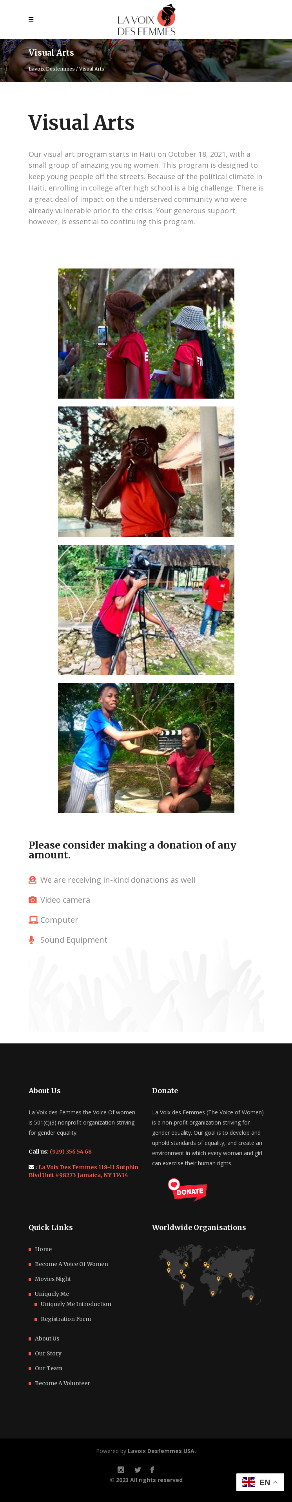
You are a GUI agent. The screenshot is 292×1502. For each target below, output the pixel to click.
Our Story (48, 1353)
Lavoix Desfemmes (52, 69)
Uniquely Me (52, 1293)
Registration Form (66, 1318)
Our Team (48, 1368)
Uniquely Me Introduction (76, 1304)
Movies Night (53, 1279)
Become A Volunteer (62, 1383)
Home (43, 1249)
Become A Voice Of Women (71, 1264)
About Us (47, 1338)
